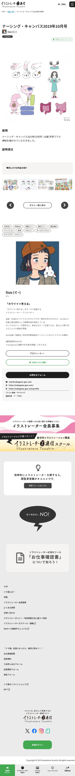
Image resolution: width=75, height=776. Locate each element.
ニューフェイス (52, 769)
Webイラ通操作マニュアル (16, 628)
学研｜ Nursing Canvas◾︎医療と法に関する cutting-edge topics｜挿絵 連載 (10, 184)
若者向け (18, 226)
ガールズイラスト (42, 230)
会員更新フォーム (11, 669)
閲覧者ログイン (7, 770)
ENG (64, 4)
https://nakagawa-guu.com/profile (22, 388)
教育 (19, 230)
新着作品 (67, 769)
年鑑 (5, 597)
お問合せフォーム (37, 374)
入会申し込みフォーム (13, 664)
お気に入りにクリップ (62, 39)
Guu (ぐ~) (12, 31)
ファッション (9, 230)
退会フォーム (9, 674)
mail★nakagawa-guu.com (19, 382)
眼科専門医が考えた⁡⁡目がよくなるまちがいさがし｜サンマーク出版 (63, 184)
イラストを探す (37, 770)
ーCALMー (7, 36)
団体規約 (7, 658)
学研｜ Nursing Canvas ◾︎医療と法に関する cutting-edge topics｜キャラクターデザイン (28, 184)
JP (59, 4)
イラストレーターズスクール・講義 (20, 623)
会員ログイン (37, 744)
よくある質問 (9, 607)
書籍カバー (29, 226)
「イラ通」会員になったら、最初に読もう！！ (23, 648)
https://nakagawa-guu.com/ (19, 385)
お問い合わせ (9, 612)
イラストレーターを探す (22, 770)
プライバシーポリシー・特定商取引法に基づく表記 (25, 618)
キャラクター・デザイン (12, 234)
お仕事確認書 (9, 653)
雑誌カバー (42, 226)
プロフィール (37, 353)
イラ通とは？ (9, 591)
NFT (7, 689)
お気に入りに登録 (37, 362)
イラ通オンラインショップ (16, 684)
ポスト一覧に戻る (37, 205)
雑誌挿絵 (53, 226)
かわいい (29, 230)
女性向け (7, 226)
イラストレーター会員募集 (15, 602)
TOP (6, 586)
